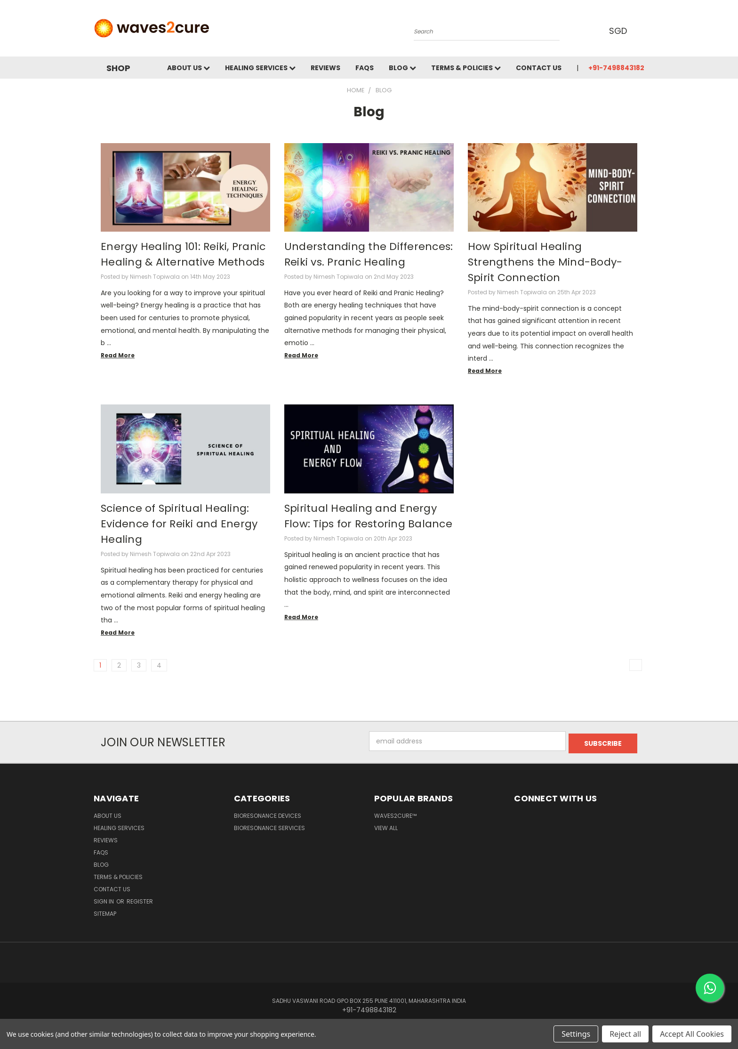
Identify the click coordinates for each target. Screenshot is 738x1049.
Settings (576, 1034)
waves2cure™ (395, 813)
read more (118, 355)
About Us (188, 68)
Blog (402, 68)
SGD (619, 31)
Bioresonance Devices (267, 813)
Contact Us (539, 68)
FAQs (364, 68)
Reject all (625, 1034)
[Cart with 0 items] (642, 30)
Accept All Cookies (692, 1034)
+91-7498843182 (616, 68)
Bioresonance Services (269, 826)
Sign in (104, 899)
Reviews (325, 68)
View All (386, 826)
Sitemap (105, 911)
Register (140, 899)
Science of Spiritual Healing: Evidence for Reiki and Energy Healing (179, 524)
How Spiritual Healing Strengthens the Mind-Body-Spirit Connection (545, 262)
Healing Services (260, 68)
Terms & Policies (466, 68)
